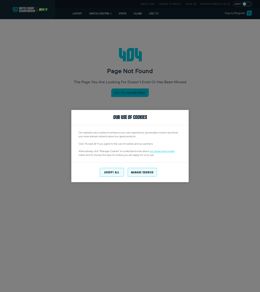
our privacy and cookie (162, 151)
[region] (130, 146)
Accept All (111, 172)
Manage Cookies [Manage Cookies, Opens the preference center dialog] (142, 172)
